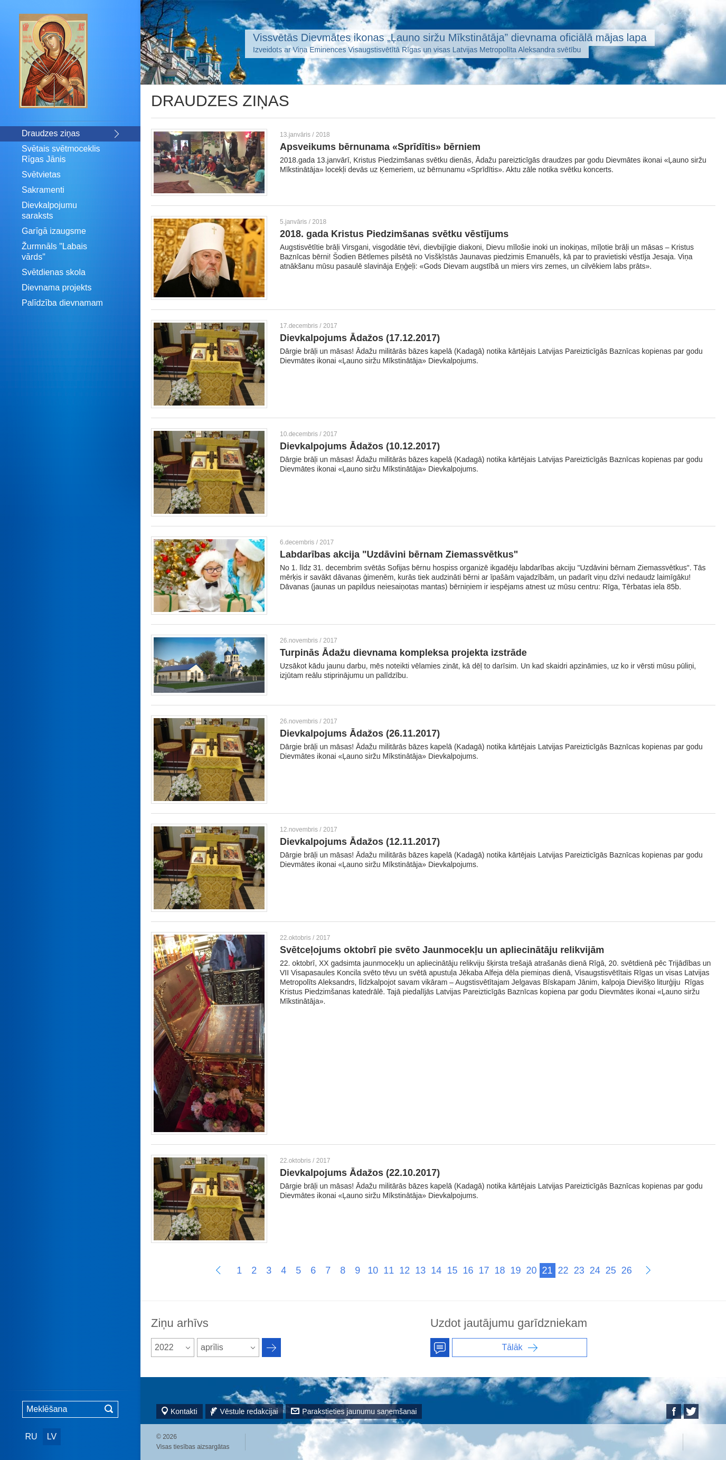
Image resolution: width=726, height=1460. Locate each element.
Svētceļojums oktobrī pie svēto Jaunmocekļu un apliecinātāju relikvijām (442, 950)
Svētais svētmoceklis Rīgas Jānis (61, 154)
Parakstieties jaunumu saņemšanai (359, 1411)
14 (436, 1270)
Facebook (673, 1411)
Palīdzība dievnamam (62, 302)
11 (388, 1270)
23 (579, 1270)
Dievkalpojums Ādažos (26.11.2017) (360, 733)
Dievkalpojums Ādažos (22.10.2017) (360, 1172)
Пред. (218, 1270)
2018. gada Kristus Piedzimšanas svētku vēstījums (394, 234)
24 (595, 1270)
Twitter (691, 1411)
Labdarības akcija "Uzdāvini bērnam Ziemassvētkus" (399, 554)
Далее (648, 1270)
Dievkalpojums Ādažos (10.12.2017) (360, 446)
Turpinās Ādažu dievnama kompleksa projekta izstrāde (403, 652)
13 (420, 1270)
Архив (271, 1347)
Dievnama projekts (57, 287)
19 (516, 1270)
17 (483, 1270)
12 (404, 1270)
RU (31, 1436)
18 (499, 1270)
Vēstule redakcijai (249, 1411)
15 (452, 1270)
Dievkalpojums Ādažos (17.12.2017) (360, 338)
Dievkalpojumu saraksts (49, 210)
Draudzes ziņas (51, 133)
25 (611, 1270)
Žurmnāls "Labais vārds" (54, 251)
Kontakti (184, 1411)
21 (547, 1270)
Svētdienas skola (54, 272)
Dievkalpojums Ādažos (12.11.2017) (360, 841)
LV (51, 1436)
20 (531, 1270)
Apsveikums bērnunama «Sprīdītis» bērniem (380, 147)
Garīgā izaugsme (54, 231)
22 (563, 1270)
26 (626, 1270)
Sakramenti (43, 189)
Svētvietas (41, 174)
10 (372, 1270)
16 (468, 1270)
